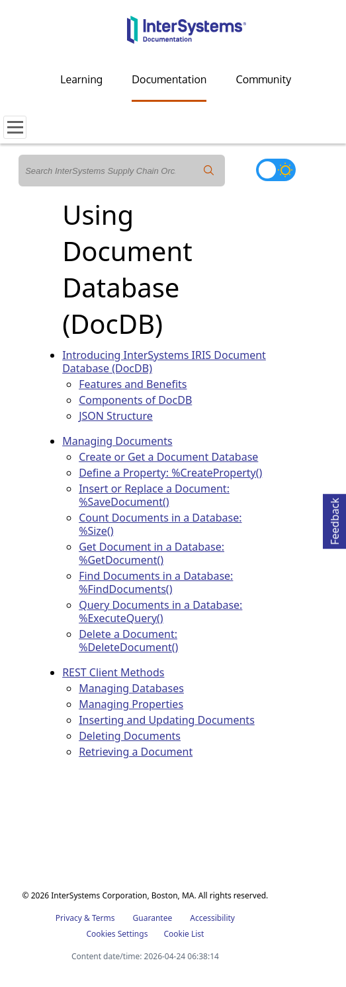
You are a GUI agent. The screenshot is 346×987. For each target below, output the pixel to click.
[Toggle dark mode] (276, 170)
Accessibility (212, 918)
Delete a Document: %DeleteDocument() (128, 640)
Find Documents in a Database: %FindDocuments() (156, 582)
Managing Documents (117, 441)
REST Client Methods (113, 672)
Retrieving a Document (136, 751)
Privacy (69, 918)
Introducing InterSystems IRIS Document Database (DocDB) (164, 361)
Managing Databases (131, 688)
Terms (103, 918)
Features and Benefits (133, 384)
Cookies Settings (117, 934)
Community (263, 79)
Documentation (169, 79)
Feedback (334, 519)
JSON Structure (116, 416)
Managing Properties (131, 704)
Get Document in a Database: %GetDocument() (151, 553)
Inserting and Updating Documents (167, 720)
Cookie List (183, 933)
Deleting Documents (130, 736)
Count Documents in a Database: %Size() (160, 524)
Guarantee (153, 918)
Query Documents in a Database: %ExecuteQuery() (160, 611)
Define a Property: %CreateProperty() (170, 472)
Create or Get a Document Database (168, 457)
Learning (81, 79)
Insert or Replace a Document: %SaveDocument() (154, 495)
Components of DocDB (135, 400)
